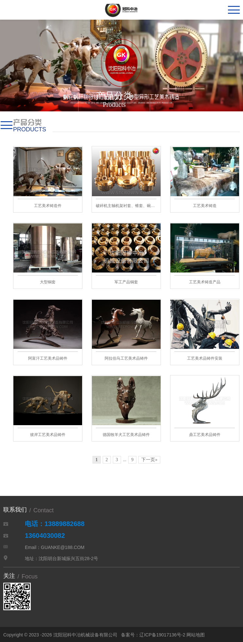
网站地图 (195, 634)
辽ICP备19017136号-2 (162, 634)
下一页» (149, 459)
